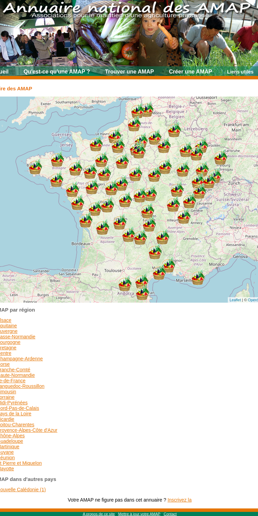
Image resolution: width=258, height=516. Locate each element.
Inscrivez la (179, 500)
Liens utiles (240, 72)
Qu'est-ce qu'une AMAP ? (57, 72)
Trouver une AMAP (129, 72)
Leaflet (235, 300)
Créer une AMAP (190, 72)
